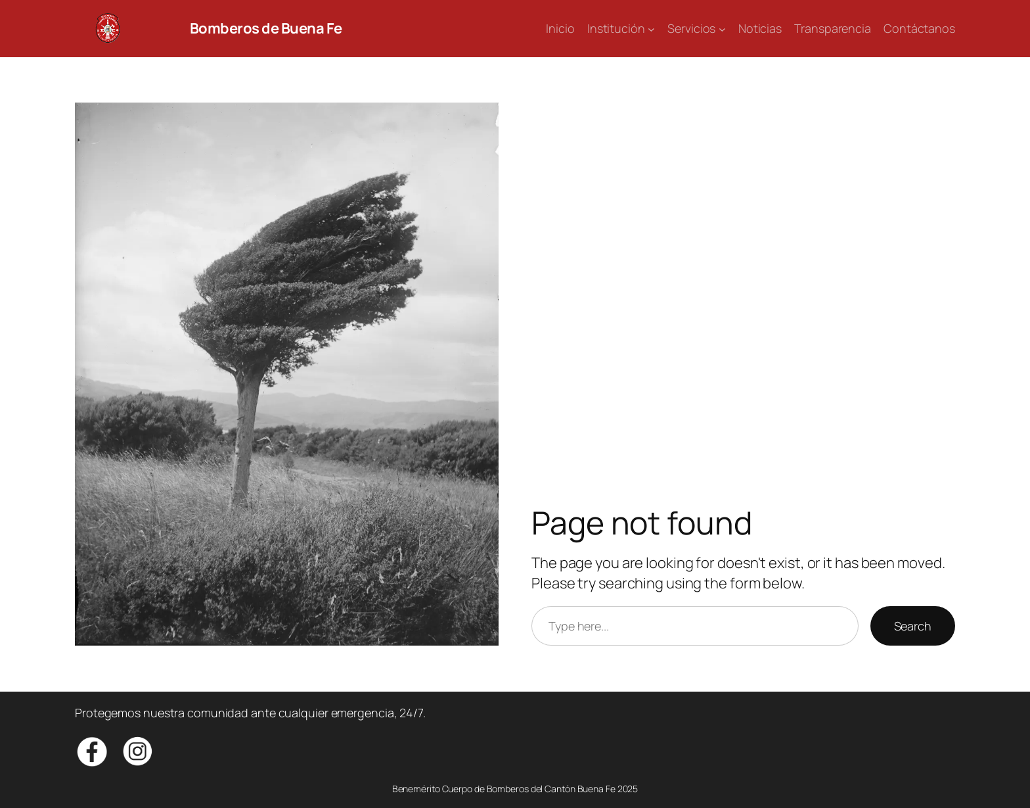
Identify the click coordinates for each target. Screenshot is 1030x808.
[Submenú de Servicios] (722, 28)
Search (912, 626)
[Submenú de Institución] (651, 28)
